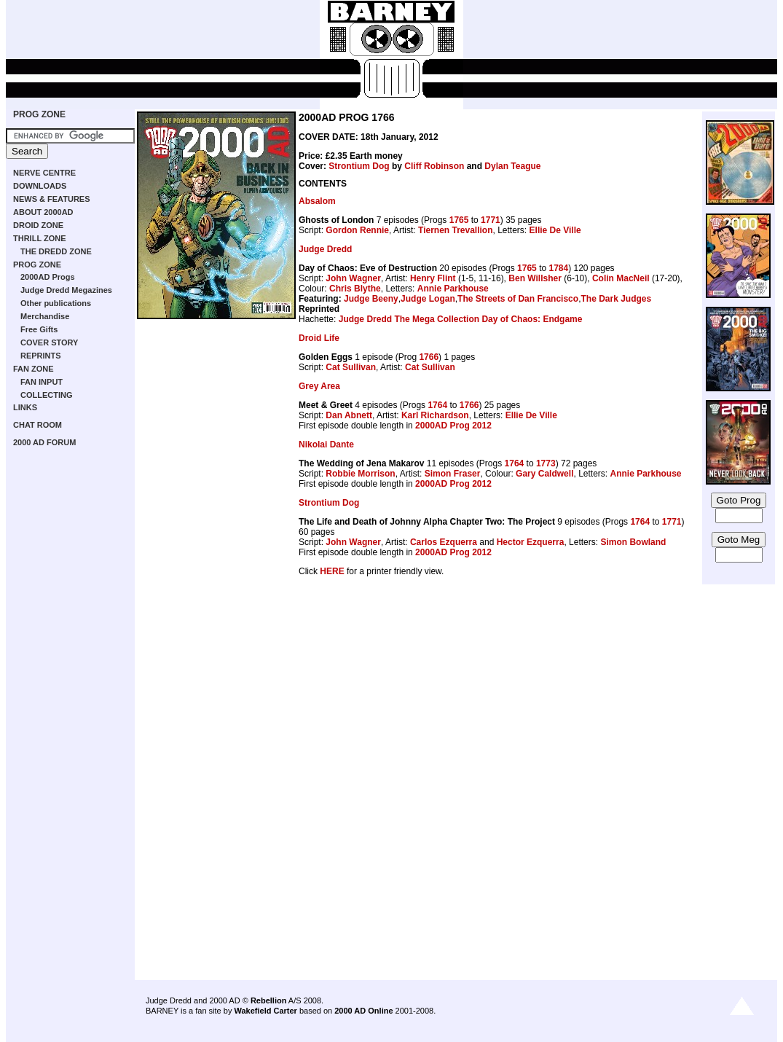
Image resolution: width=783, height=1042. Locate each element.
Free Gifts (39, 329)
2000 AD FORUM (44, 442)
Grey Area (319, 386)
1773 (546, 463)
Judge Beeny (371, 299)
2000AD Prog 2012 (453, 425)
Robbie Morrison (360, 474)
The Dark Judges (616, 299)
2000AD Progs (47, 277)
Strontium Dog (358, 166)
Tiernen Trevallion (455, 230)
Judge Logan (428, 299)
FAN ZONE (33, 368)
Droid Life (319, 338)
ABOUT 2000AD (43, 212)
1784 (558, 268)
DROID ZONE (38, 225)
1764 (437, 405)
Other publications (55, 303)
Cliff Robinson (434, 166)
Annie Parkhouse (453, 288)
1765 (459, 220)
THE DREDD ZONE (56, 251)
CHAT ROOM (37, 424)
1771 (490, 220)
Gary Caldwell (544, 474)
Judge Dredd (325, 249)
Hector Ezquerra (530, 542)
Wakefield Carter (265, 1010)
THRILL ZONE (39, 238)
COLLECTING (46, 395)
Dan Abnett (349, 415)
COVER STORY (49, 342)
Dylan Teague (512, 166)
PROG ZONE (39, 114)
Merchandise (44, 316)
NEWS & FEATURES (51, 199)
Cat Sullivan (351, 367)
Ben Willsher (535, 278)
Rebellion (269, 1000)
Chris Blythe (355, 288)
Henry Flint (433, 278)
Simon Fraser (453, 474)
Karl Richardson (435, 415)
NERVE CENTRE (44, 172)
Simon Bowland (633, 542)
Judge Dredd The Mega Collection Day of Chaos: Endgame (461, 319)
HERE (332, 571)
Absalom (317, 201)
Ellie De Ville (555, 230)
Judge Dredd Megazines (66, 290)
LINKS (25, 407)
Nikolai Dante (326, 444)
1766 (428, 357)
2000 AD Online (363, 1010)
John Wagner (353, 278)
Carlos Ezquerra (443, 542)
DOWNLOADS (39, 185)
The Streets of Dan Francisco (517, 299)
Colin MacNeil (621, 278)
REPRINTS (40, 355)
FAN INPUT (41, 381)
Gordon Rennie (357, 230)
